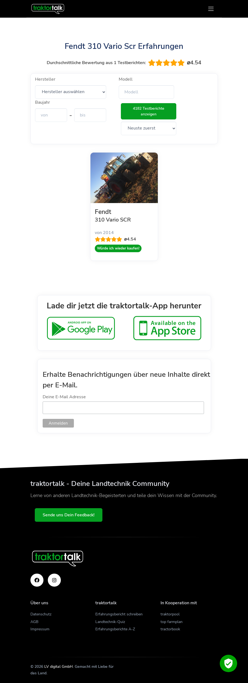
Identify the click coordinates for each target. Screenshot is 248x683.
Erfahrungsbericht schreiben (119, 614)
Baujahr (42, 102)
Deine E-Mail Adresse (64, 397)
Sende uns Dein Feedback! (69, 515)
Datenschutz (40, 614)
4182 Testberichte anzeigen (148, 111)
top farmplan (172, 621)
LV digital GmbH (58, 666)
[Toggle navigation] (211, 9)
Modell (126, 79)
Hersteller (45, 79)
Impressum (39, 629)
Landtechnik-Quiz (110, 621)
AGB (34, 621)
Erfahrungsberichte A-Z (115, 629)
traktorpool (170, 614)
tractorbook (170, 629)
